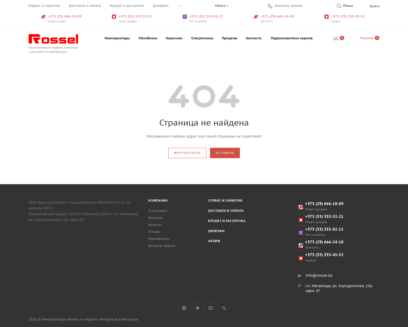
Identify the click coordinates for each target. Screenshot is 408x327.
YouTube (210, 308)
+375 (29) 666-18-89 (61, 19)
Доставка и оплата (226, 211)
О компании (157, 211)
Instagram (184, 308)
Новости (155, 225)
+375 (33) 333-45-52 (345, 19)
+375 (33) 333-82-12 (203, 19)
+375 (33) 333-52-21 (132, 19)
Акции (214, 241)
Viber (224, 308)
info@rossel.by (318, 275)
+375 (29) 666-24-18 (274, 19)
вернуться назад (187, 153)
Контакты (155, 218)
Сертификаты (158, 238)
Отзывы (154, 231)
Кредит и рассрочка (226, 221)
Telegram (197, 308)
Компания (158, 200)
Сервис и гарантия (225, 200)
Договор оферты (161, 246)
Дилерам (216, 231)
